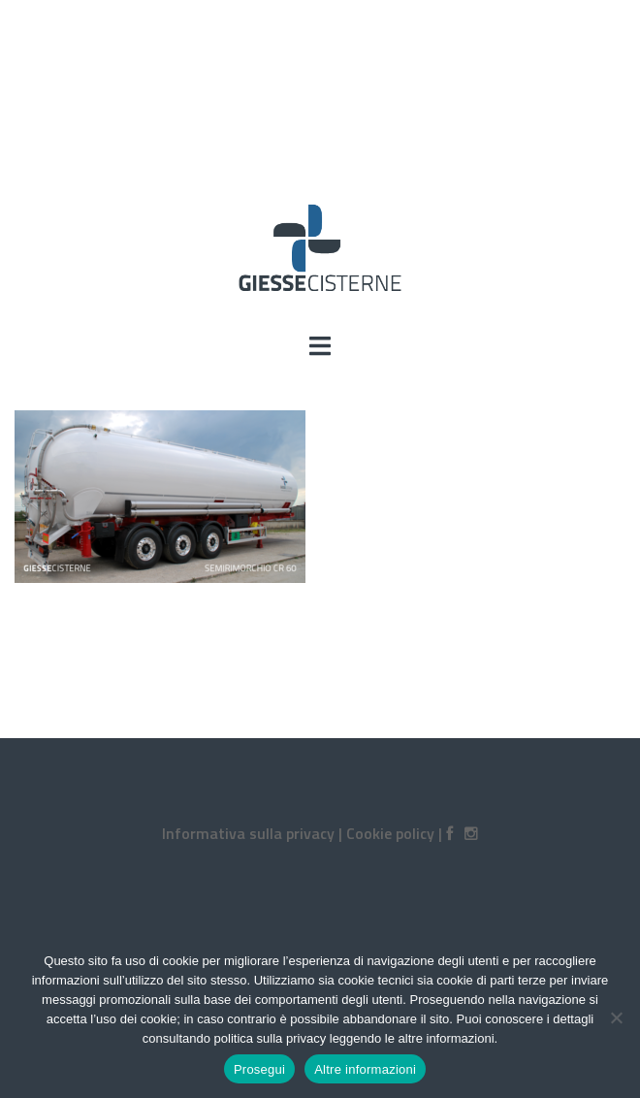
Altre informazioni (365, 1069)
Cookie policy (390, 833)
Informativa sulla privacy (248, 833)
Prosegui (259, 1069)
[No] (615, 1017)
